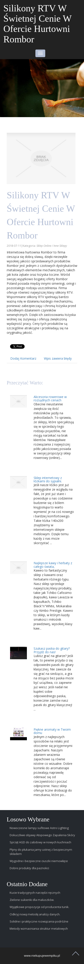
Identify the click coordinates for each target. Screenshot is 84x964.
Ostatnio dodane (27, 884)
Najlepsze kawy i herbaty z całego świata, (53, 564)
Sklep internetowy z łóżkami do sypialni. (48, 479)
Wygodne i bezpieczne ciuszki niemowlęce (39, 861)
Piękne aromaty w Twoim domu (52, 731)
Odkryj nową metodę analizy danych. (35, 914)
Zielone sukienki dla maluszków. (32, 900)
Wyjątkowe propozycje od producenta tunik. (39, 907)
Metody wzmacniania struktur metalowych (39, 929)
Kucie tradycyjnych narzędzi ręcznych (35, 893)
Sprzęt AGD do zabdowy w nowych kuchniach (40, 842)
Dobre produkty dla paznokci (29, 868)
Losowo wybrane (28, 819)
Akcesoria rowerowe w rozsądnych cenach (50, 398)
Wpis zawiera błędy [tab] (58, 358)
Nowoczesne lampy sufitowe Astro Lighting (39, 828)
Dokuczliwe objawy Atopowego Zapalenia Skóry (42, 835)
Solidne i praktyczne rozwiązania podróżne (39, 921)
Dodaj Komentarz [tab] (23, 358)
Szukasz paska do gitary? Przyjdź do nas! (52, 650)
